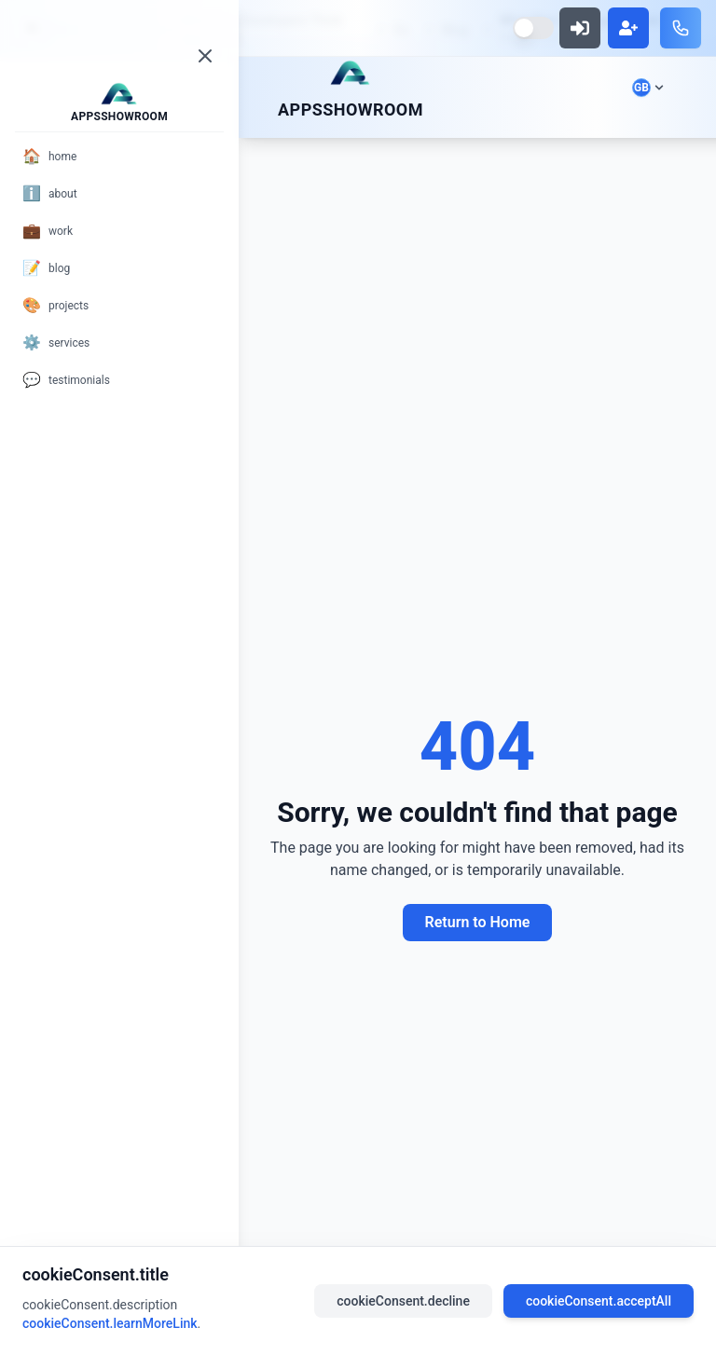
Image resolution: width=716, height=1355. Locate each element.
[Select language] (648, 88)
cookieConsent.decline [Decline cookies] (403, 1300)
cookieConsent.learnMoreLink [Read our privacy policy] (110, 1323)
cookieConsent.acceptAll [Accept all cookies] (598, 1300)
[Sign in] (579, 27)
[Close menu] (205, 56)
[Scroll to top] (350, 73)
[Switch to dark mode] (533, 28)
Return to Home (477, 922)
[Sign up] (628, 27)
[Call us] (680, 27)
